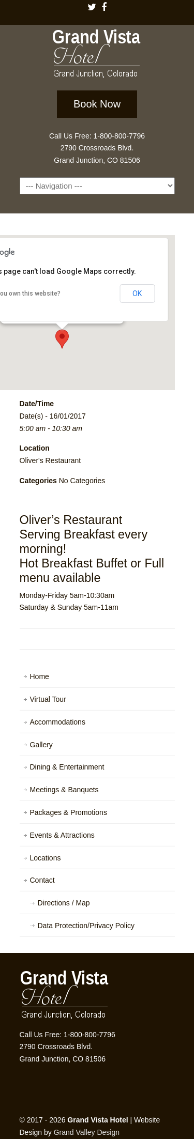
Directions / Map (64, 903)
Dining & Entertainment (67, 767)
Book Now (97, 104)
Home (39, 676)
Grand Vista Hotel (97, 56)
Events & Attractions (62, 835)
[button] (62, 339)
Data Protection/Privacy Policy (86, 925)
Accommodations (57, 722)
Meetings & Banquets (64, 790)
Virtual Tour (48, 699)
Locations (45, 858)
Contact (42, 880)
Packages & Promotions (68, 812)
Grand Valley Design (87, 1132)
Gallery (41, 745)
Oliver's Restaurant (50, 460)
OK (137, 293)
